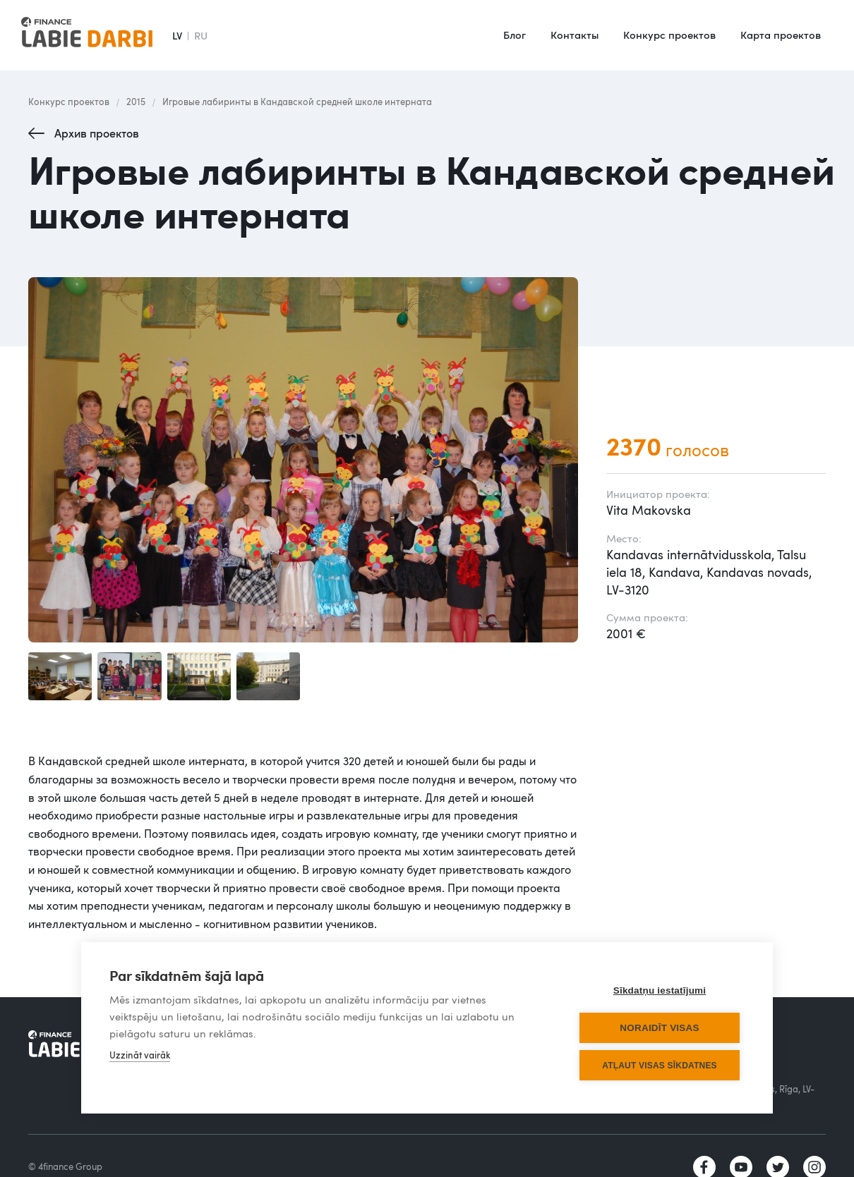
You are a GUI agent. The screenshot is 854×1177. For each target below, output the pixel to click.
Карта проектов (780, 35)
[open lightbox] (303, 459)
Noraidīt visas (659, 1028)
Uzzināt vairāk (139, 1055)
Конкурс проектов (669, 35)
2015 (135, 101)
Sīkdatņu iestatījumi (659, 990)
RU (201, 35)
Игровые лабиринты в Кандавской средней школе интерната (297, 101)
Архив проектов (96, 133)
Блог (514, 35)
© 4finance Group (65, 1166)
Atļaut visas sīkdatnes (659, 1066)
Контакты (575, 35)
